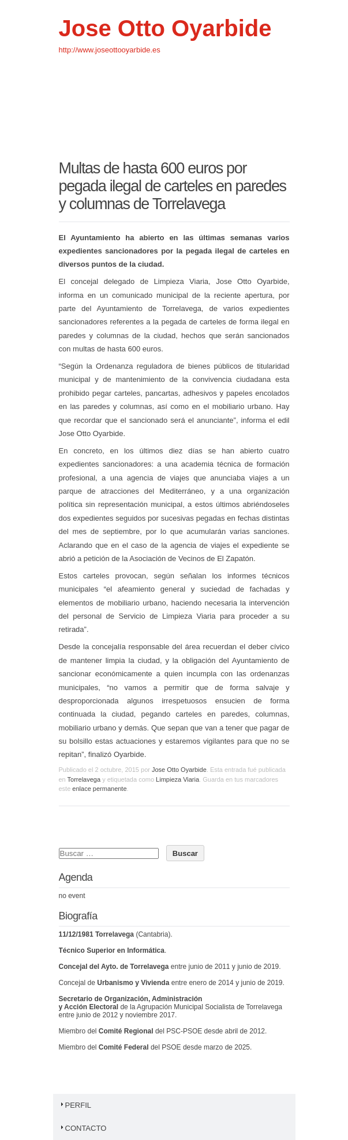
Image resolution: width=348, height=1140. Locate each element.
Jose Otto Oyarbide (165, 28)
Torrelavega (84, 779)
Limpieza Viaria (177, 779)
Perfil (75, 1105)
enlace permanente (99, 788)
